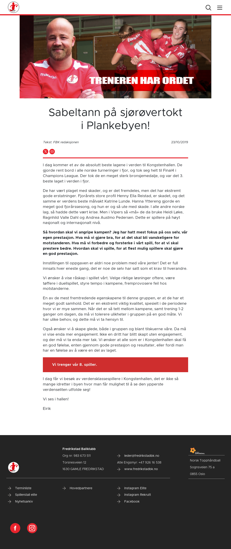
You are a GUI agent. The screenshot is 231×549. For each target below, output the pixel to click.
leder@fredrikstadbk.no (138, 455)
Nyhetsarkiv (20, 501)
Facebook (128, 501)
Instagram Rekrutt (134, 494)
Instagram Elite (131, 488)
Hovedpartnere (77, 488)
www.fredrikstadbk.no (137, 469)
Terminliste (19, 488)
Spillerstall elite (22, 494)
